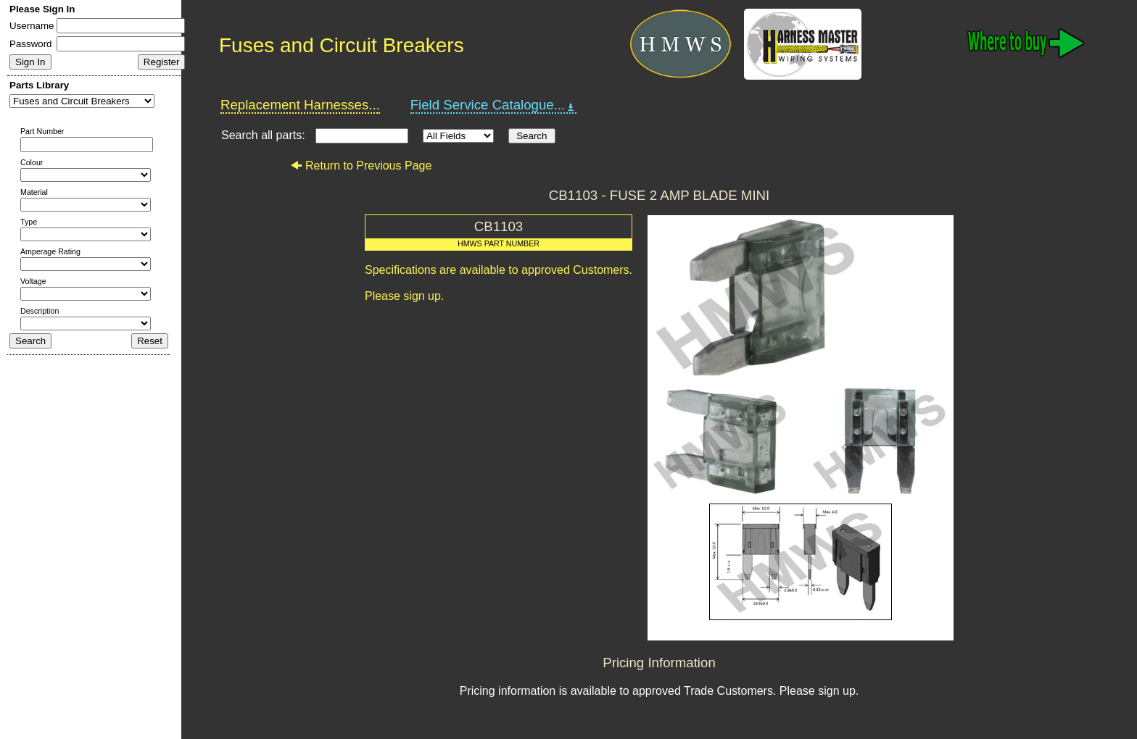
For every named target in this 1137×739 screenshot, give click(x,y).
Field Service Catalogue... (493, 105)
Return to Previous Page (360, 165)
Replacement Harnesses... (300, 104)
